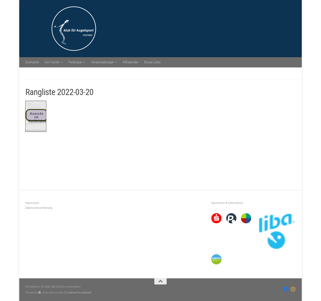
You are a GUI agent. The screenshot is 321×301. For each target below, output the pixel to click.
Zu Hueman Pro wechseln (78, 292)
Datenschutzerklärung (38, 208)
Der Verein (52, 62)
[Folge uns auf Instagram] (293, 289)
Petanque (75, 62)
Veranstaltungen (102, 62)
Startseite (32, 62)
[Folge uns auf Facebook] (286, 289)
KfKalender (131, 62)
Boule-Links (152, 62)
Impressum (32, 203)
